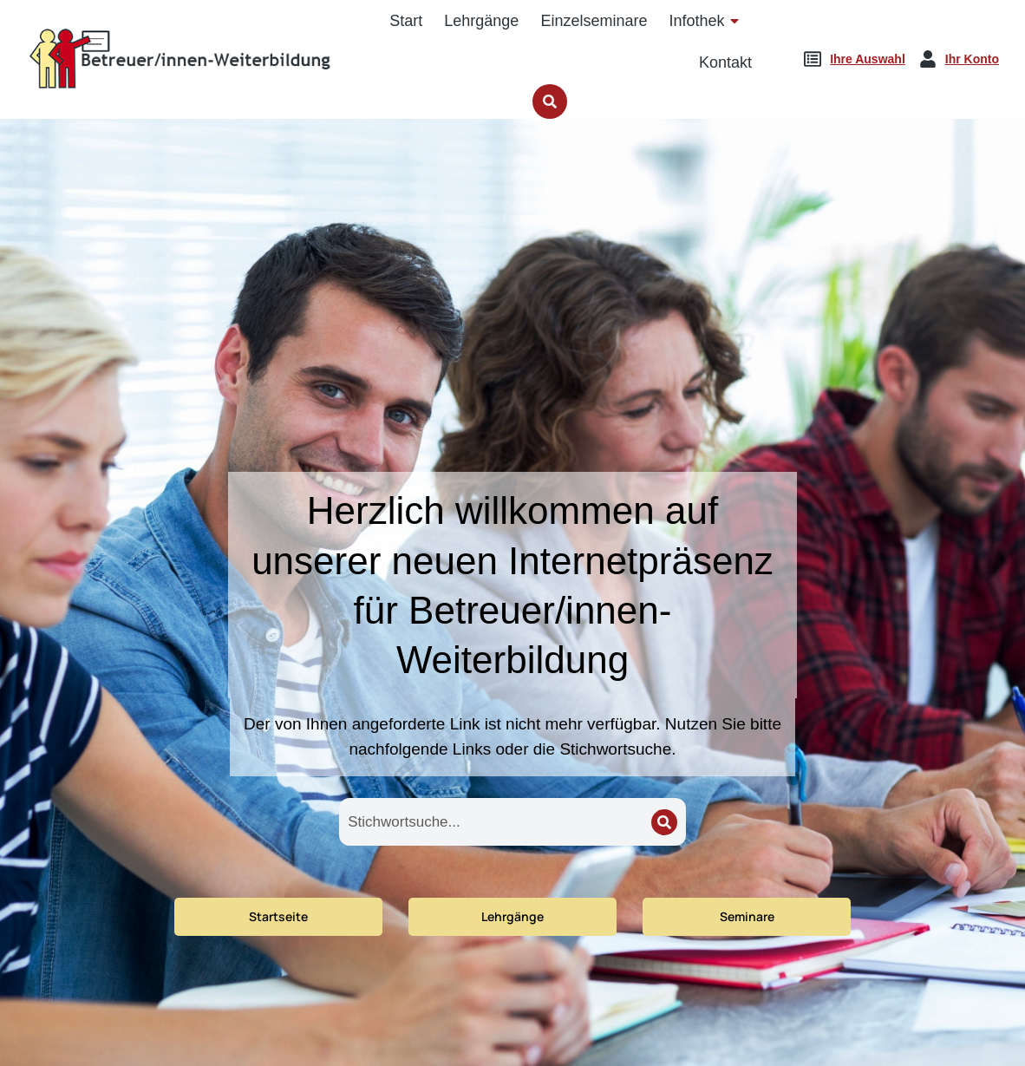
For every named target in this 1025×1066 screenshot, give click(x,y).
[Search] (664, 822)
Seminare (747, 916)
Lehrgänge (512, 916)
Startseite (278, 916)
